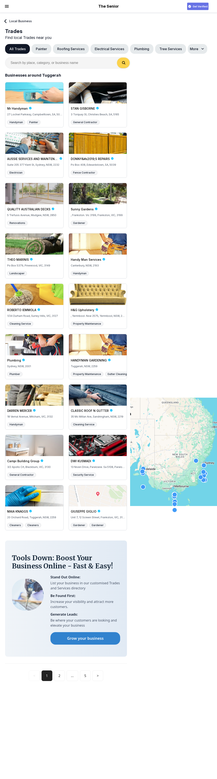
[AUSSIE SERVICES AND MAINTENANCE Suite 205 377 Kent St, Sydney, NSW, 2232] (34, 150)
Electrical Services (109, 49)
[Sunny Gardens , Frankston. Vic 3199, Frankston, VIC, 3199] (98, 200)
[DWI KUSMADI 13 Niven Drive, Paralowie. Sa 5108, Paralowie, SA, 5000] (98, 452)
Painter (41, 49)
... (72, 675)
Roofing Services (71, 49)
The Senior (108, 6)
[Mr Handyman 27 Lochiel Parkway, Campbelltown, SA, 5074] (34, 99)
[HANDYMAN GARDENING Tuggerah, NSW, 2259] (98, 351)
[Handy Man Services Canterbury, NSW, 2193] (98, 250)
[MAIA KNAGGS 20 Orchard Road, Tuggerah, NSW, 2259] (34, 502)
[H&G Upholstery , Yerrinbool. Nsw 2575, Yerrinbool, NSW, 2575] (98, 301)
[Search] (123, 63)
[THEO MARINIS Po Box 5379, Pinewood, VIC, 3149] (34, 250)
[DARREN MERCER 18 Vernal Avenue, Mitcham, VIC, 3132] (34, 402)
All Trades (17, 49)
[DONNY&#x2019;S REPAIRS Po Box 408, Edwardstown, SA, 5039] (98, 150)
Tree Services (170, 49)
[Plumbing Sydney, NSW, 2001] (34, 351)
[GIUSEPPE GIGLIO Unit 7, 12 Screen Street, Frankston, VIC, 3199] (98, 502)
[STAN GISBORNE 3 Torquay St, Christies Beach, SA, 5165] (98, 99)
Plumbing (141, 49)
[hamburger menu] (6, 6)
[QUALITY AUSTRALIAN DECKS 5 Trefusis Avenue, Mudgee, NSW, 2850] (34, 200)
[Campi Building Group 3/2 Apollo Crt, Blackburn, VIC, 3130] (34, 452)
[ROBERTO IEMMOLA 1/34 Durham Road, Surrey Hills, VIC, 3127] (34, 301)
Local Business (17, 21)
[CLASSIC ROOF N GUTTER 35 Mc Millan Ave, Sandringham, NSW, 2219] (98, 402)
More (197, 48)
